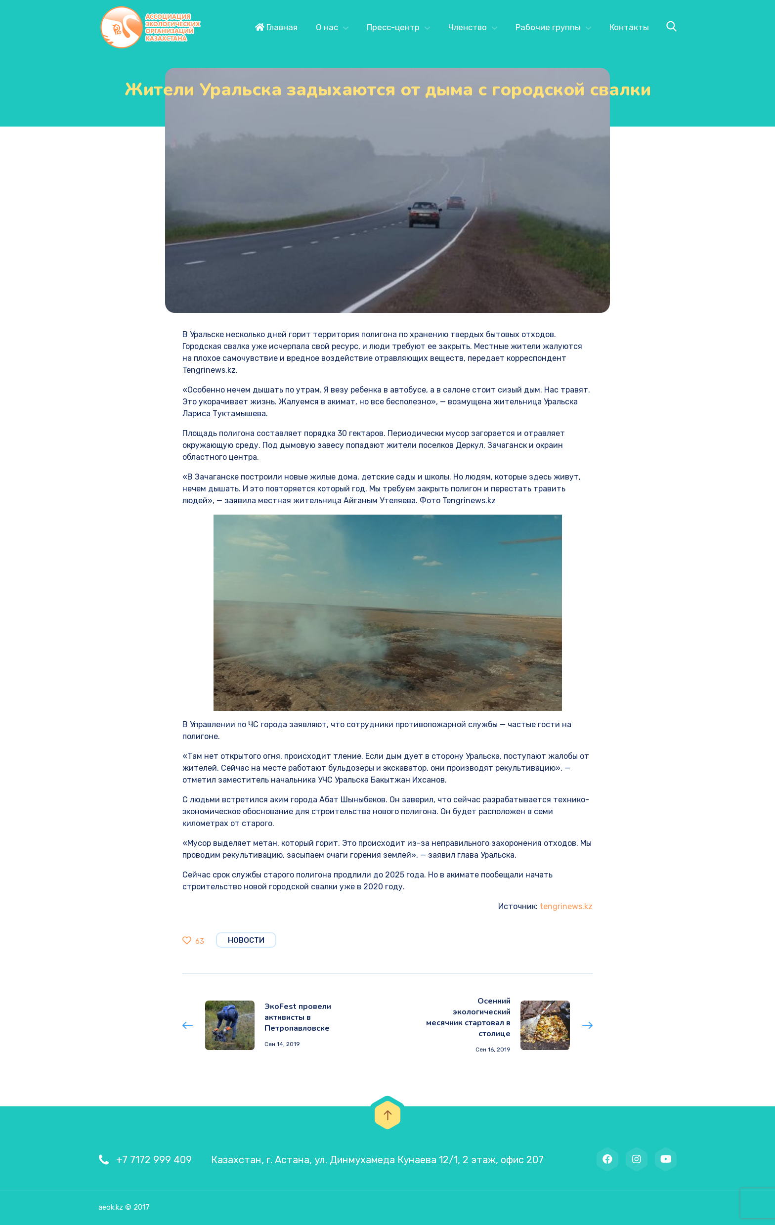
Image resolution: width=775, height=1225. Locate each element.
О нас (327, 27)
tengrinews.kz (566, 906)
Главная (276, 27)
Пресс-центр (393, 27)
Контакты (629, 27)
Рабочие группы (548, 27)
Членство (467, 27)
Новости (246, 940)
